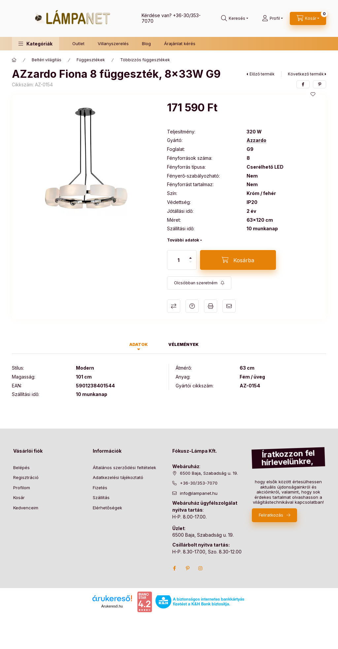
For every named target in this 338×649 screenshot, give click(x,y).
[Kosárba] (238, 260)
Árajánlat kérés (179, 43)
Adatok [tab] (138, 344)
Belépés (21, 467)
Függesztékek (91, 59)
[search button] (234, 18)
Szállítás (101, 497)
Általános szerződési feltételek (124, 467)
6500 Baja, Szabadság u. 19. (209, 473)
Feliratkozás (271, 515)
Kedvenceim (25, 507)
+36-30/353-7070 (199, 483)
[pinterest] (319, 84)
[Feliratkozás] (199, 283)
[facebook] (303, 84)
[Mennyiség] (178, 259)
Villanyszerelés (113, 43)
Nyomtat (210, 306)
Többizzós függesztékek (145, 59)
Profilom (21, 487)
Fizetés (100, 487)
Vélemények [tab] (183, 344)
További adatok (183, 240)
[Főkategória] (14, 60)
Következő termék (306, 73)
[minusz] (190, 262)
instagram (200, 568)
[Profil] (272, 18)
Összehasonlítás (173, 306)
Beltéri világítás (46, 59)
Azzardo (256, 140)
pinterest (187, 568)
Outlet (78, 43)
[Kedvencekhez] (313, 94)
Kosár (19, 497)
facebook (174, 568)
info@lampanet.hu (199, 493)
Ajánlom (229, 306)
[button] (35, 43)
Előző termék (262, 73)
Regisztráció (26, 477)
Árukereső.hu (112, 606)
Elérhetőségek (107, 507)
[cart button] (308, 18)
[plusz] (190, 258)
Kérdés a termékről (192, 306)
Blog (146, 43)
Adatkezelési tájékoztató (118, 477)
